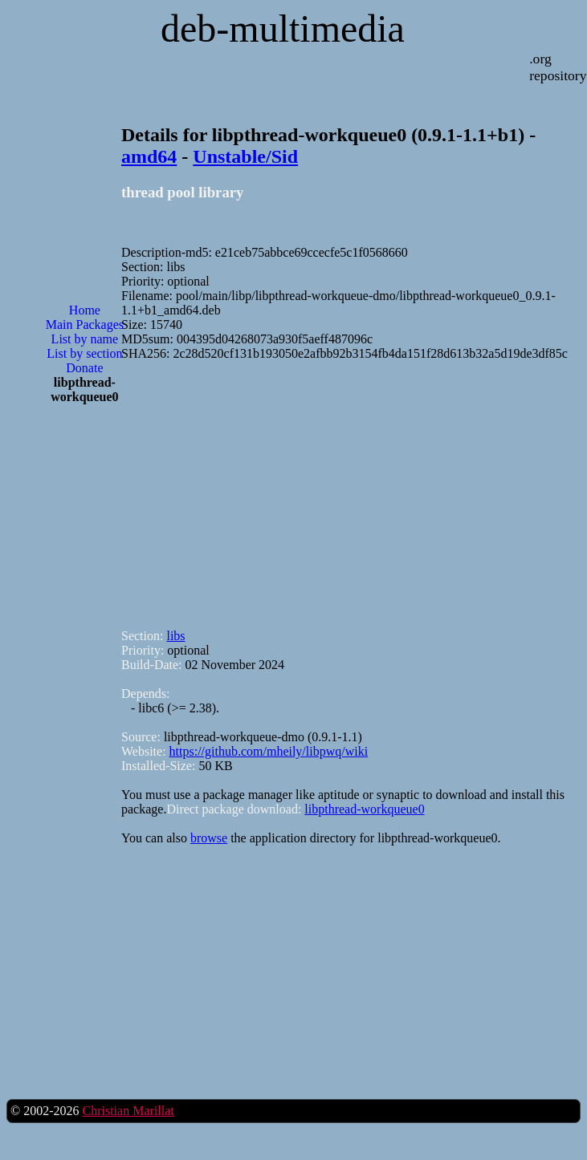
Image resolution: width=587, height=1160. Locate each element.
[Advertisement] (84, 483)
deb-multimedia (283, 28)
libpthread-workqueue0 (364, 809)
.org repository (557, 67)
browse (208, 838)
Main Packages (85, 324)
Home (84, 310)
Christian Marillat (127, 1110)
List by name (85, 339)
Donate (84, 368)
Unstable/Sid (245, 156)
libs (175, 636)
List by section (84, 353)
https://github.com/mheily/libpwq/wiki (269, 751)
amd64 (149, 156)
